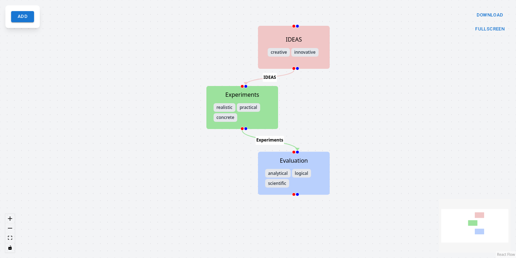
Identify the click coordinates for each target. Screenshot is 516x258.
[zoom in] (10, 219)
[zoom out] (10, 228)
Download (489, 15)
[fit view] (10, 238)
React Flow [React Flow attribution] (506, 254)
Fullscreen (489, 29)
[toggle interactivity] (10, 248)
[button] (294, 47)
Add (22, 16)
